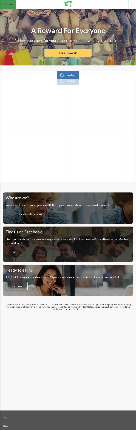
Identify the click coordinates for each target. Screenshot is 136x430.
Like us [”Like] (15, 252)
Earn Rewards (68, 52)
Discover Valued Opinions (27, 214)
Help (5, 417)
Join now (8, 4)
